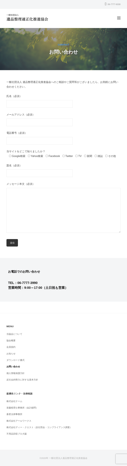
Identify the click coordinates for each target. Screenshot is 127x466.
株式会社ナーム (14, 401)
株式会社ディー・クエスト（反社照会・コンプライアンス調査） (39, 427)
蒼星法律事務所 (14, 414)
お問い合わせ (13, 366)
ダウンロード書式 (15, 360)
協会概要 (11, 340)
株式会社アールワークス (18, 421)
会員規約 (11, 347)
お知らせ (11, 353)
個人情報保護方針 (15, 373)
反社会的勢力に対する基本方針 (22, 379)
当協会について (14, 334)
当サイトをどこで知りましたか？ (25, 151)
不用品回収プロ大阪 (16, 433)
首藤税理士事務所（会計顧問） (22, 407)
